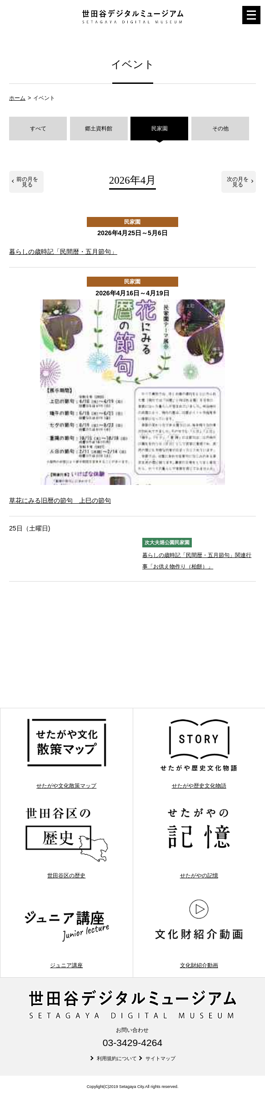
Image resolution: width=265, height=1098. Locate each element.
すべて (38, 128)
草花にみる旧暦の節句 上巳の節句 (60, 500)
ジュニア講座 (66, 932)
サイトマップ (160, 1058)
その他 (220, 128)
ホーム (17, 98)
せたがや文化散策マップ (66, 753)
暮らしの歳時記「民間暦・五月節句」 (63, 251)
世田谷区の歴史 (66, 842)
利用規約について (117, 1058)
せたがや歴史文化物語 (199, 753)
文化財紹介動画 (199, 932)
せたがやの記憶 (199, 842)
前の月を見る (27, 182)
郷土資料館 (98, 128)
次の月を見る (238, 182)
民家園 (159, 128)
